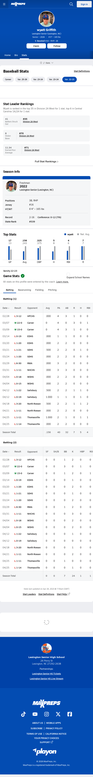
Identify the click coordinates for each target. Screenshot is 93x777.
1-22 (18, 390)
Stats (24, 55)
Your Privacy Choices (46, 738)
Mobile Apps (53, 722)
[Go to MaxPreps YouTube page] (35, 714)
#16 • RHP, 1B (46, 40)
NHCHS (31, 370)
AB (66, 307)
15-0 (19, 329)
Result (17, 307)
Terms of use (34, 733)
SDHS (30, 349)
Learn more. (62, 281)
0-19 (18, 336)
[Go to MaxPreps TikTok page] (23, 714)
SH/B (56, 451)
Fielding (39, 289)
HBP (82, 451)
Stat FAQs (63, 594)
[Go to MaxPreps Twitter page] (58, 714)
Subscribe (37, 728)
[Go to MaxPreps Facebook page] (69, 714)
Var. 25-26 (22, 79)
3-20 (18, 403)
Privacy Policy (54, 728)
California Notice (55, 733)
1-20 (18, 343)
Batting (9, 289)
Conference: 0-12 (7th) (49, 217)
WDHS (30, 376)
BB (65, 451)
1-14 (18, 424)
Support (46, 742)
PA (58, 307)
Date (6, 307)
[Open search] (71, 4)
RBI (88, 307)
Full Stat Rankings (46, 161)
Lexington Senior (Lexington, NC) (46, 34)
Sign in (84, 4)
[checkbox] (68, 274)
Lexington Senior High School (46, 651)
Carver (30, 322)
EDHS (30, 336)
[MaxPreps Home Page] (41, 62)
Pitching (52, 289)
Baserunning (24, 289)
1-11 (18, 370)
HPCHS (31, 316)
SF (47, 451)
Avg (48, 307)
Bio (16, 55)
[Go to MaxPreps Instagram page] (46, 714)
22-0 (19, 322)
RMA (29, 363)
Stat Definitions (82, 71)
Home (7, 55)
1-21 (18, 349)
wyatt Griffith (46, 29)
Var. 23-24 (38, 79)
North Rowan (34, 403)
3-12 (18, 316)
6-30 (18, 363)
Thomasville (33, 417)
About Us (37, 722)
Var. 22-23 (69, 79)
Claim (36, 45)
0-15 (18, 383)
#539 (32, 221)
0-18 (18, 376)
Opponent (32, 307)
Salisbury (32, 390)
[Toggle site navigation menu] (4, 4)
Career (8, 79)
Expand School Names (78, 276)
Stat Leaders (29, 594)
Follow (56, 45)
